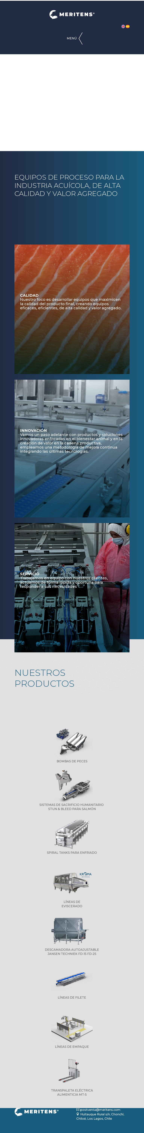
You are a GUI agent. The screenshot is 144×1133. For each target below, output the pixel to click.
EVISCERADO (72, 906)
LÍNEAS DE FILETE (72, 997)
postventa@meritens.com (100, 1110)
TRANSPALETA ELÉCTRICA (72, 1090)
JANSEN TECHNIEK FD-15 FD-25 (72, 954)
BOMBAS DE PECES (72, 761)
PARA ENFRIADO (83, 852)
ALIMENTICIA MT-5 (72, 1094)
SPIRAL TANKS (58, 852)
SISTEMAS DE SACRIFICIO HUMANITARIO (71, 805)
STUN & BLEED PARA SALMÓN (72, 809)
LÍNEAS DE (72, 902)
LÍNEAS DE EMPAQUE (72, 1047)
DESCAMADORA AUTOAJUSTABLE (72, 950)
